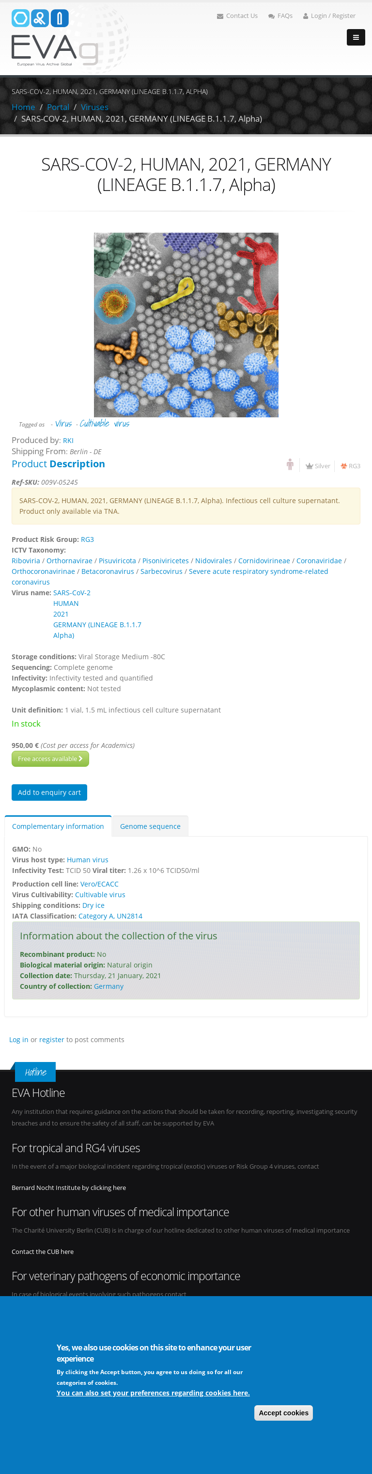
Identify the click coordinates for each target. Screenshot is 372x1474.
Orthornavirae (69, 560)
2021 (61, 613)
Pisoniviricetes (165, 560)
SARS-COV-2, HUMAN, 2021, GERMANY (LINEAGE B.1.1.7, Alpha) (141, 118)
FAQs (280, 16)
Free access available (50, 758)
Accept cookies (284, 1413)
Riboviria (26, 560)
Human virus (87, 859)
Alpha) (63, 635)
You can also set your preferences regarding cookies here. (153, 1393)
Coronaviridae (319, 560)
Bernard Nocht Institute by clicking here (69, 1188)
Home (23, 106)
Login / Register (329, 16)
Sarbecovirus (161, 571)
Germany (109, 986)
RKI (68, 440)
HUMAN (66, 603)
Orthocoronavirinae (43, 571)
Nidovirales (213, 560)
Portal (58, 106)
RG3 (354, 466)
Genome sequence (150, 826)
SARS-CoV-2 (72, 592)
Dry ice (93, 905)
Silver (322, 466)
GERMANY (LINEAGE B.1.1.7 (97, 624)
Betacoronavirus (107, 571)
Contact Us (237, 16)
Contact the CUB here (43, 1252)
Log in (19, 1039)
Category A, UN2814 (110, 915)
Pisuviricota (117, 560)
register (51, 1039)
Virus (62, 423)
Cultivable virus (104, 423)
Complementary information (58, 826)
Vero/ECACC (99, 883)
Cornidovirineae (264, 560)
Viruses (94, 106)
